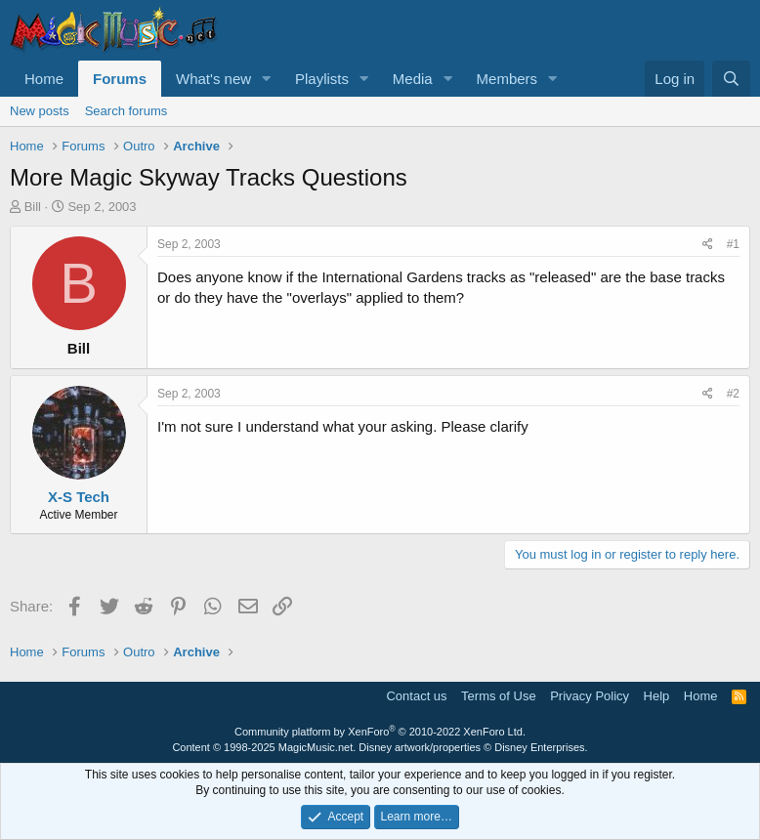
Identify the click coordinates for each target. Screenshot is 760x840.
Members (507, 78)
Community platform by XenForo (380, 731)
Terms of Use (498, 696)
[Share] (708, 244)
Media (413, 78)
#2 (733, 393)
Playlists (322, 78)
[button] (266, 79)
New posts (39, 111)
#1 (733, 244)
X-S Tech (78, 496)
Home (43, 78)
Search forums (126, 111)
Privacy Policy (589, 696)
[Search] (731, 79)
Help (657, 696)
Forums (120, 78)
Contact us (416, 696)
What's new (213, 78)
